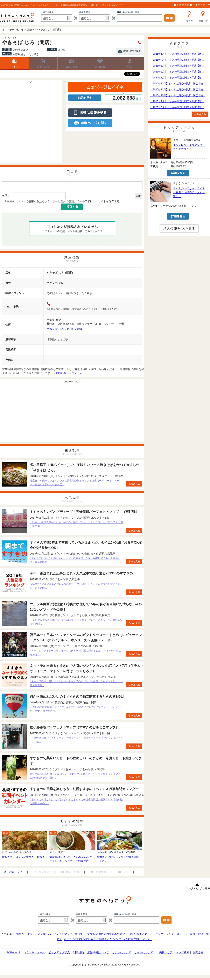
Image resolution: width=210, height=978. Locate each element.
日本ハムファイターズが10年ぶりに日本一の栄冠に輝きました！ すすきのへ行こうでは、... (75, 653)
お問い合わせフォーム (69, 374)
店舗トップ (14, 63)
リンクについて (121, 953)
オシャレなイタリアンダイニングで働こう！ (189, 147)
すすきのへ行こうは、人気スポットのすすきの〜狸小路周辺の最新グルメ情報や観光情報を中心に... (76, 802)
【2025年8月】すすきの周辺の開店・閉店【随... (177, 107)
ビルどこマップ (201, 5)
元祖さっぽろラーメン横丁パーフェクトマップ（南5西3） (51, 935)
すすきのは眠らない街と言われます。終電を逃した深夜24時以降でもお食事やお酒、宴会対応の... (75, 561)
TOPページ (13, 953)
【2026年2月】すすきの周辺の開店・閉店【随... (177, 71)
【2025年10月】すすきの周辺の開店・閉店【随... (177, 95)
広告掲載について (98, 953)
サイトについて (143, 953)
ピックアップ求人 (59, 953)
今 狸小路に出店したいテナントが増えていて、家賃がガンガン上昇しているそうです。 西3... (76, 741)
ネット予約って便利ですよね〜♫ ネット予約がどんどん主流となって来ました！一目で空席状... (76, 684)
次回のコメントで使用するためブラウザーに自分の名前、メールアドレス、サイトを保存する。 (64, 202)
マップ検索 (182, 953)
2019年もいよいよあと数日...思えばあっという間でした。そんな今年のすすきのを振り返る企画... (76, 587)
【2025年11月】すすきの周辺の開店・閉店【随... (177, 89)
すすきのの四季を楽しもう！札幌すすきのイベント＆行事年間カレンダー (108, 940)
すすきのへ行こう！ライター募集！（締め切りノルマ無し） (189, 192)
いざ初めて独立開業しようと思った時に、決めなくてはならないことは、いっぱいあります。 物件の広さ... (75, 710)
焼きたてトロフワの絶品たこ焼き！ (23, 858)
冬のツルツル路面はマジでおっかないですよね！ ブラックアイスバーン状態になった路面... (76, 623)
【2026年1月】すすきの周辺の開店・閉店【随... (177, 77)
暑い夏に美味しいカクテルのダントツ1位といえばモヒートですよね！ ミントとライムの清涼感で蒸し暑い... (76, 777)
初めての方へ (184, 5)
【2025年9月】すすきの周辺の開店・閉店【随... (177, 101)
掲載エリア (166, 953)
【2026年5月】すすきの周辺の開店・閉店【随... (177, 53)
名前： (6, 196)
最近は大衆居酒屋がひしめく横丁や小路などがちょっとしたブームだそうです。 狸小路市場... (76, 525)
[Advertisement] (38, 123)
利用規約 (78, 953)
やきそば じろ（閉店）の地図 (65, 330)
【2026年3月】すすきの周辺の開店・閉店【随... (177, 65)
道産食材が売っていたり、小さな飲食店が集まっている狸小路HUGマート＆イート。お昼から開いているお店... (74, 483)
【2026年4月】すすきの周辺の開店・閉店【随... (177, 59)
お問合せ (198, 953)
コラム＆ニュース (34, 953)
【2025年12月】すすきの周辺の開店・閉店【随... (177, 83)
